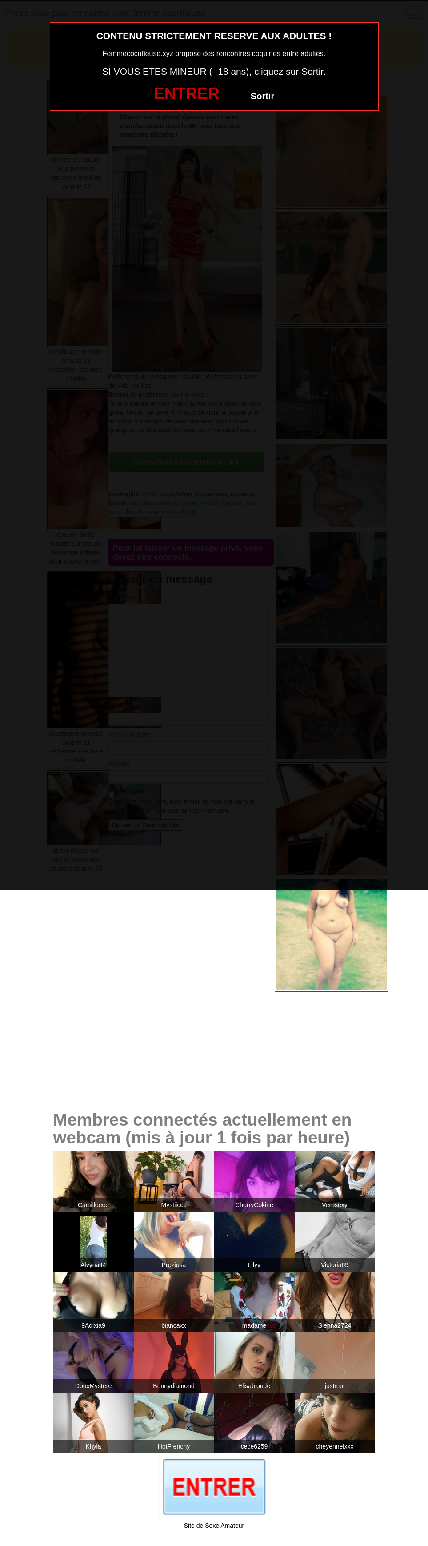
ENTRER (187, 94)
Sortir (262, 96)
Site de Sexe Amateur (214, 1525)
